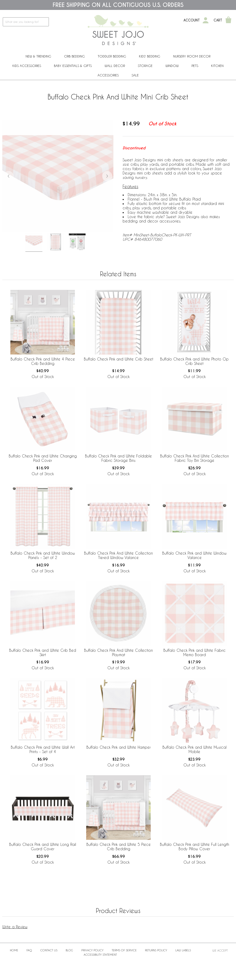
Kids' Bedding (149, 56)
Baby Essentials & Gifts (73, 66)
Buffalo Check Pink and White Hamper (118, 747)
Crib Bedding (74, 56)
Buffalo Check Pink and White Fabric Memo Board (194, 652)
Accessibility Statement (100, 954)
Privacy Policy (92, 950)
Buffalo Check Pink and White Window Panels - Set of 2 (43, 555)
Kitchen (217, 66)
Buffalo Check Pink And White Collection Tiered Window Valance (118, 555)
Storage (145, 66)
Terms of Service (124, 950)
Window (172, 66)
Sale (135, 75)
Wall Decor (115, 66)
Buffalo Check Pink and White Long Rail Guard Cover (42, 846)
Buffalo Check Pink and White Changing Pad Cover (43, 458)
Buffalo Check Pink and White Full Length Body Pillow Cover (194, 846)
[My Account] (205, 20)
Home (14, 950)
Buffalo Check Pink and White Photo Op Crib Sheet (194, 361)
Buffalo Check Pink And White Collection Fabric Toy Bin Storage (194, 458)
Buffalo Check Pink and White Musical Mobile (194, 749)
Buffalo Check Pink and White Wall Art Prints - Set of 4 (43, 749)
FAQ (29, 950)
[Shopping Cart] (228, 20)
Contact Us (48, 950)
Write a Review (14, 927)
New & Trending (38, 56)
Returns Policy (156, 950)
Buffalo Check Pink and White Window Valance (194, 555)
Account (191, 20)
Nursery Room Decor (191, 56)
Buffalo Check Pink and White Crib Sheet (118, 359)
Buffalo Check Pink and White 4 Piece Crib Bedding (43, 361)
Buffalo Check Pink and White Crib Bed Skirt (42, 652)
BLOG (69, 950)
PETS (195, 66)
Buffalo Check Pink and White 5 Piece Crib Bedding (118, 846)
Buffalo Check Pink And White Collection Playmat (118, 652)
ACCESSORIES (108, 75)
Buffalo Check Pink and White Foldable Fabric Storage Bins (118, 458)
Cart (218, 20)
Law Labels (183, 950)
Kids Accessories (26, 66)
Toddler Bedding (112, 56)
